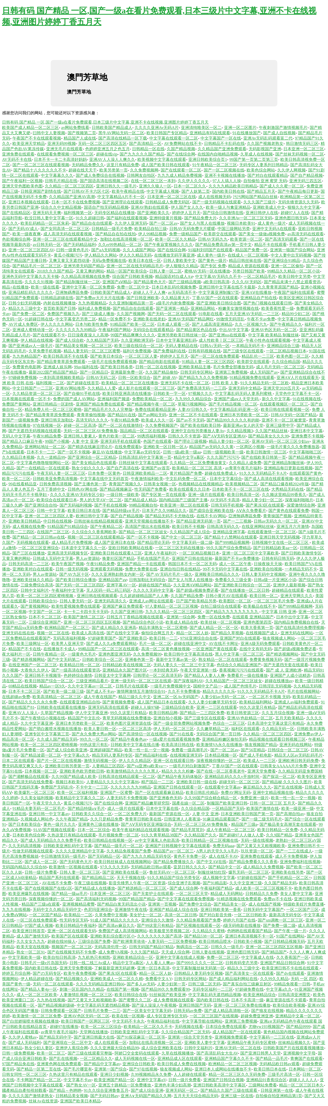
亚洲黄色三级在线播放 (98, 824)
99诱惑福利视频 (151, 436)
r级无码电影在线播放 (242, 925)
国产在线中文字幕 (122, 633)
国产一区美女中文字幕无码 (147, 1010)
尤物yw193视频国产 (266, 1026)
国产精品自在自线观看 (92, 223)
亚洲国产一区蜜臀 (116, 792)
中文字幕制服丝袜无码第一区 (198, 968)
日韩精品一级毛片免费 (112, 228)
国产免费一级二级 (279, 925)
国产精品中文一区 (224, 867)
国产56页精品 (253, 750)
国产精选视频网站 (282, 654)
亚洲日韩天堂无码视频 (279, 537)
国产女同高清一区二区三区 (65, 228)
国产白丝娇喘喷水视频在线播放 (30, 1021)
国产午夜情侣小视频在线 (43, 718)
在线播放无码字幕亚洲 (174, 255)
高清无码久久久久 (92, 420)
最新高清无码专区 (285, 915)
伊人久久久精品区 (135, 760)
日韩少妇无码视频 (24, 303)
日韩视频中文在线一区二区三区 (280, 542)
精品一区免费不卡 (114, 319)
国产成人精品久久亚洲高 (114, 627)
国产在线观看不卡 (49, 335)
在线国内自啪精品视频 (217, 154)
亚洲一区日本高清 (153, 968)
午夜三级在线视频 (90, 883)
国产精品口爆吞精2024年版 (284, 484)
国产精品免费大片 (200, 218)
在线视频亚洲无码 (186, 755)
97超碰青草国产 (102, 638)
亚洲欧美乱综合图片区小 (112, 936)
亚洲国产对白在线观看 (240, 638)
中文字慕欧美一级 (24, 957)
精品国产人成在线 (80, 138)
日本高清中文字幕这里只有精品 (275, 723)
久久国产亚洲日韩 (127, 611)
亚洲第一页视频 (162, 904)
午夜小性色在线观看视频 (268, 340)
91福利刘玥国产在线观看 (210, 250)
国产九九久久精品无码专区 (147, 856)
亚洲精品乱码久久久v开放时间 (232, 776)
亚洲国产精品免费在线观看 (100, 404)
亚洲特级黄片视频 (165, 218)
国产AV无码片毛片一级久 (169, 574)
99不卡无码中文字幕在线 (225, 569)
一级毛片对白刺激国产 (189, 766)
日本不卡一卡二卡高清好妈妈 (60, 159)
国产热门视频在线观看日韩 (267, 303)
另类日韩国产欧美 (248, 271)
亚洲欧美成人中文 (269, 207)
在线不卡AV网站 (211, 516)
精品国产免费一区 (251, 250)
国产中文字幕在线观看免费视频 (185, 899)
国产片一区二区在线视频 (59, 760)
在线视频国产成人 (262, 633)
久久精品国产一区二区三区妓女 (233, 681)
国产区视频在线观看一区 (198, 925)
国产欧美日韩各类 (116, 367)
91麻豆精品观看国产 (221, 819)
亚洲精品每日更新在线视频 (288, 468)
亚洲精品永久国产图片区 (124, 670)
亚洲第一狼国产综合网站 (292, 250)
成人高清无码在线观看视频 (68, 234)
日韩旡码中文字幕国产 (263, 909)
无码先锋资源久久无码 (298, 202)
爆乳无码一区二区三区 (248, 872)
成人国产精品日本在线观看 (161, 702)
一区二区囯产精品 (45, 915)
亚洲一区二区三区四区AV (31, 250)
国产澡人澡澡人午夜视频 (154, 1005)
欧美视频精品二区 (241, 484)
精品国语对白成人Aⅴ (174, 276)
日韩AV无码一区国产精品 (294, 415)
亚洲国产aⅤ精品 (116, 282)
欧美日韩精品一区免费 (277, 830)
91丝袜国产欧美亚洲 (167, 995)
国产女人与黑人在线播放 (202, 223)
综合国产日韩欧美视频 (132, 276)
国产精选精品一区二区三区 (142, 888)
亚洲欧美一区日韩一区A (165, 447)
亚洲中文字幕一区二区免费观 (88, 287)
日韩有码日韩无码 (278, 558)
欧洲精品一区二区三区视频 (232, 1064)
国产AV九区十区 (74, 574)
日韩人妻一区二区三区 (80, 872)
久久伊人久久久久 (194, 181)
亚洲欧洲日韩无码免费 (298, 760)
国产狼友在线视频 (267, 1010)
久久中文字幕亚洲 (37, 723)
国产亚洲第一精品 (172, 308)
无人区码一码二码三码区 (108, 590)
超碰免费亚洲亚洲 (257, 1016)
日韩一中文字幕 (51, 510)
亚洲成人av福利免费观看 (296, 702)
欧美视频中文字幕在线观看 (161, 159)
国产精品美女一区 (230, 904)
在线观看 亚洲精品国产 (253, 617)
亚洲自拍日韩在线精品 (180, 569)
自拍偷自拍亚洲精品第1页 (279, 1096)
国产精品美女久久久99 (268, 436)
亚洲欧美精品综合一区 (133, 957)
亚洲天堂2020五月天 (281, 388)
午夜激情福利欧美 (147, 478)
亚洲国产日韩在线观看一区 (177, 787)
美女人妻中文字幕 (296, 893)
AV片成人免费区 (23, 324)
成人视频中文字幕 (219, 877)
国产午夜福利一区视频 (22, 181)
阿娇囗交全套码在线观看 (137, 1053)
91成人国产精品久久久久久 (114, 920)
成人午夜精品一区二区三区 (230, 830)
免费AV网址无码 (235, 792)
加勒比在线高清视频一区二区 (126, 239)
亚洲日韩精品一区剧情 (53, 404)
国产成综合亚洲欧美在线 (211, 510)
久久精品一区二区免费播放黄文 (198, 463)
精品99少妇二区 (296, 314)
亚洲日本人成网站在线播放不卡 (223, 1069)
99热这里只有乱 (94, 744)
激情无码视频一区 (100, 760)
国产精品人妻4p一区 (39, 989)
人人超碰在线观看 (190, 1074)
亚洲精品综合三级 (283, 346)
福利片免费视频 (137, 351)
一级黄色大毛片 (82, 654)
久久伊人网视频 (291, 170)
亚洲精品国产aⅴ (112, 580)
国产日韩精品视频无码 (284, 941)
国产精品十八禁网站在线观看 (230, 537)
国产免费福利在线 (169, 351)
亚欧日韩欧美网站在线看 (130, 548)
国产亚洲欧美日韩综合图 (218, 303)
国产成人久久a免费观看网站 (111, 643)
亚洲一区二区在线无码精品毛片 (134, 266)
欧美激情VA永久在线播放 (219, 744)
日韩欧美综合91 (43, 601)
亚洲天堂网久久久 (296, 596)
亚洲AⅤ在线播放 (256, 292)
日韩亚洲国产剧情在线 (41, 191)
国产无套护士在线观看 (153, 893)
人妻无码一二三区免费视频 (172, 941)
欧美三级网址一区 (32, 643)
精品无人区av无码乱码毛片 (298, 755)
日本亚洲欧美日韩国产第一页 (247, 814)
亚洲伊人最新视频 (289, 585)
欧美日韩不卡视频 (188, 526)
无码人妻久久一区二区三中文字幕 (183, 665)
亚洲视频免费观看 (231, 1037)
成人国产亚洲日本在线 (114, 542)
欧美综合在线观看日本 (57, 500)
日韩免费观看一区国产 (61, 1010)
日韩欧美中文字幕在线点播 (135, 744)
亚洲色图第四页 (257, 622)
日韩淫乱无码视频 (275, 686)
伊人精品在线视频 (37, 340)
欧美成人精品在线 (182, 622)
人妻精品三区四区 (108, 766)
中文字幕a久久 (77, 755)
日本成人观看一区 (173, 324)
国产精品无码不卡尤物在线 (169, 516)
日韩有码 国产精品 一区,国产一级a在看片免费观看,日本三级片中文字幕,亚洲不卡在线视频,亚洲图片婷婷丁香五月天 (105, 122)
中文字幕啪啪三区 (305, 452)
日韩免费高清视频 (55, 484)
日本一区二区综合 (94, 830)
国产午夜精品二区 (106, 526)
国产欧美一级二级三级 (63, 691)
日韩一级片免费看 (41, 872)
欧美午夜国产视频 (67, 564)
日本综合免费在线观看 (226, 1026)
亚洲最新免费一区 (127, 372)
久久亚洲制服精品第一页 (131, 303)
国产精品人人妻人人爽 (204, 675)
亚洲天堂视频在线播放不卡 (149, 521)
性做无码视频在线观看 (32, 851)
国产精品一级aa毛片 (69, 893)
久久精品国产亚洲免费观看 (222, 149)
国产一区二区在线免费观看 (215, 356)
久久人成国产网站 (139, 250)
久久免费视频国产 (161, 425)
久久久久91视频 (39, 282)
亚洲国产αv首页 (155, 468)
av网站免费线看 (75, 127)
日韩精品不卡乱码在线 (224, 143)
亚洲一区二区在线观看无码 (71, 931)
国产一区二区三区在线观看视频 (40, 165)
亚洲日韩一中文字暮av (49, 814)
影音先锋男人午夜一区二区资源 (137, 883)
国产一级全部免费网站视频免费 (181, 723)
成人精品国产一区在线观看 (236, 1032)
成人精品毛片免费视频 (71, 542)
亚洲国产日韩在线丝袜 (192, 558)
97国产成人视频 (39, 925)
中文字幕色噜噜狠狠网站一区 (42, 463)
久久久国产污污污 (223, 457)
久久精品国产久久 (200, 835)
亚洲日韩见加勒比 (57, 420)
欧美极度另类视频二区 (169, 931)
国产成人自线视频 (279, 133)
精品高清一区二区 (18, 739)
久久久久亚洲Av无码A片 (157, 127)
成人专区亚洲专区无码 (167, 1016)
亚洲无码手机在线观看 (120, 441)
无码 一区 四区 (304, 979)
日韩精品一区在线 (148, 149)
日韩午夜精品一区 (49, 654)
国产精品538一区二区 (203, 936)
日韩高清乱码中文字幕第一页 (145, 457)
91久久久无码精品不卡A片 (263, 473)
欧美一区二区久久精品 (175, 239)
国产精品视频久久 (72, 979)
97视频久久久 (200, 393)
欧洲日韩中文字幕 (92, 516)
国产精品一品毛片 (272, 1058)
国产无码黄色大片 (76, 862)
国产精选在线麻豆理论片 (90, 447)
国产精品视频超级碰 (56, 1005)
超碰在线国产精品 (154, 585)
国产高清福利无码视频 (96, 899)
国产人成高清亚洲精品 (212, 324)
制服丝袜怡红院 (212, 872)
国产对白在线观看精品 (267, 175)
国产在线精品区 (16, 213)
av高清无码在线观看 (305, 234)
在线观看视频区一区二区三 (284, 404)
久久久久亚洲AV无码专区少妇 (77, 494)
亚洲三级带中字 (280, 425)
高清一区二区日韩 (181, 915)
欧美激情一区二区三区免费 (36, 1016)
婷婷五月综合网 (16, 973)
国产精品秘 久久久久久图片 (287, 782)
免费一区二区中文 (133, 287)
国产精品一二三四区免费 (202, 713)
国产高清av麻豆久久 (116, 925)
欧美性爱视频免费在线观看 (75, 606)
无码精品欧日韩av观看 (151, 867)
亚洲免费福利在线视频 (300, 862)
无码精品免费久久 (88, 165)
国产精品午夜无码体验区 (179, 776)
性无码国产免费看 (150, 489)
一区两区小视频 (250, 447)
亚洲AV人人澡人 (23, 713)
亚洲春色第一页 (139, 659)
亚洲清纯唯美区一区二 (201, 127)
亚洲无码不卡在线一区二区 (184, 383)
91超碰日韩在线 (39, 319)
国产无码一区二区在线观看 (172, 314)
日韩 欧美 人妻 (225, 383)
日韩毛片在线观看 (132, 686)
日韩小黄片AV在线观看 (226, 596)
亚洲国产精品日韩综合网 (282, 963)
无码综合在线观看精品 (153, 330)
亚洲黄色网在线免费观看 (59, 1064)
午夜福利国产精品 (216, 888)
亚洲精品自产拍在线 (258, 298)
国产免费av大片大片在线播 (100, 298)
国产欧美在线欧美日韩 (200, 425)
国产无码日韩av (104, 1096)
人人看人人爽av (160, 963)
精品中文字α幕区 (189, 457)
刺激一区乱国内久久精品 (82, 989)
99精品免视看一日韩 (292, 984)
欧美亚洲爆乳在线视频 (28, 893)
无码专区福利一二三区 (212, 989)
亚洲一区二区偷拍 (287, 266)
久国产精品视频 (181, 149)
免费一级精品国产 (185, 234)
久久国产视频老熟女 (265, 143)
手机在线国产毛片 (153, 558)
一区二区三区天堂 (192, 893)
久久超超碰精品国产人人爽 (144, 596)
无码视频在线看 (189, 1026)
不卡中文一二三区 (92, 787)
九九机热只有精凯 (94, 957)
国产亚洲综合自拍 (41, 505)
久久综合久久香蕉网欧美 (94, 532)
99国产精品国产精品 (137, 899)
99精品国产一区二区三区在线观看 (108, 649)
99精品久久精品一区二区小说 (293, 271)
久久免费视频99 (147, 654)
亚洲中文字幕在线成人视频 (180, 957)
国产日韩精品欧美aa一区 (275, 548)
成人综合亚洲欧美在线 (161, 1048)
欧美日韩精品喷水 (215, 941)
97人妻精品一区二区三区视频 (171, 606)
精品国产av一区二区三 (173, 851)
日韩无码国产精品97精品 (151, 947)
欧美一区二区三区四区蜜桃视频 (45, 596)
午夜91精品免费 (125, 420)
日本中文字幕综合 (226, 478)
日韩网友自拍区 (141, 175)
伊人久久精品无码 (135, 255)
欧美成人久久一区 (157, 420)
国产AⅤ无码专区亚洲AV (224, 436)
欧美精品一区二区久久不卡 (148, 1026)
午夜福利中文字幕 (67, 590)
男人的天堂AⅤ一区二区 (101, 500)
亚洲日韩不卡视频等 (43, 675)
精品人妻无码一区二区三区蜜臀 (92, 351)
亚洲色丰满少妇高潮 (172, 1085)
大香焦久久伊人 (35, 670)
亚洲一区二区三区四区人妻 (49, 516)
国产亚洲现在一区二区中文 (67, 1042)
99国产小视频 (57, 441)
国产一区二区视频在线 (224, 170)
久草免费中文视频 (111, 915)
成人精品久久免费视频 (263, 867)
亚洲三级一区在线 (237, 1096)
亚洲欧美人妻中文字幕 (204, 1042)
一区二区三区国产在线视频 (214, 1016)
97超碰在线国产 (251, 877)
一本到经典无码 (163, 670)
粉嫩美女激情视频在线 (238, 308)
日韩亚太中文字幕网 (112, 675)
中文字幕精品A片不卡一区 (121, 197)
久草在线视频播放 (177, 1053)
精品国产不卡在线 (24, 649)
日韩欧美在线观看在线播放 (61, 707)
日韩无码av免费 (188, 1010)
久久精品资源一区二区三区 (36, 393)
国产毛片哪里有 (78, 1069)
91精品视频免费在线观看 (252, 377)
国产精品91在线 (121, 415)
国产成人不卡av (100, 691)
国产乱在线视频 (288, 787)
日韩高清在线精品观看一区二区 (126, 776)
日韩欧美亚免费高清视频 (55, 478)
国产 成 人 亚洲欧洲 (283, 670)
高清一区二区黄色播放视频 (165, 649)
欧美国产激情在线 (262, 808)
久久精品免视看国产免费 (128, 851)
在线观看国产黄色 (305, 473)
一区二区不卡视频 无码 (269, 697)
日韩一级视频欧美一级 (223, 452)
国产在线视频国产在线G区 (48, 888)
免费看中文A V (158, 979)
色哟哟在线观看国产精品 (249, 931)
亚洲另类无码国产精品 (84, 266)
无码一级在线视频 (257, 840)
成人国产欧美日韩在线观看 (165, 165)
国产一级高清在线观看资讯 (75, 670)
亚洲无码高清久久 (110, 601)
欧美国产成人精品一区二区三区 (30, 127)
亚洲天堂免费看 (261, 771)
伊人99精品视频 (152, 234)
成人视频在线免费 (28, 526)
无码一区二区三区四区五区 (102, 143)
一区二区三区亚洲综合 (38, 548)
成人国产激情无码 (32, 936)
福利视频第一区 (78, 213)
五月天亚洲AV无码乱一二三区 (252, 314)
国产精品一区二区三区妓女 (143, 532)
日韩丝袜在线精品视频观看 (98, 521)
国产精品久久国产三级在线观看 (229, 1090)
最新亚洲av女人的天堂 (243, 425)
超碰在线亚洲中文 (190, 643)
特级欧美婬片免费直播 (303, 904)
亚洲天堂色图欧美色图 (22, 186)
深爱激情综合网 (301, 505)
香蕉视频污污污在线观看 (241, 670)
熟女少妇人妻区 (39, 1048)
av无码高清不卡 (182, 292)
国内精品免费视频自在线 (296, 622)
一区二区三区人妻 (141, 356)
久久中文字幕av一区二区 (90, 686)
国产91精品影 (215, 883)
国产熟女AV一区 (81, 1085)
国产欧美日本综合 (106, 356)
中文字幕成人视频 (163, 191)
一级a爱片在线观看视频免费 (174, 739)
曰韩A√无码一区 (215, 346)
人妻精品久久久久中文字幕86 (112, 782)
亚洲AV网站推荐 (70, 388)
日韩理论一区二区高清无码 (157, 675)
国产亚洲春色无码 (165, 798)
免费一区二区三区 (223, 957)
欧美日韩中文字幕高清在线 (188, 654)
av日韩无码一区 (47, 244)
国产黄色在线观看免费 (288, 510)
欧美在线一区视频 (128, 1016)
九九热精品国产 (26, 356)
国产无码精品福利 (79, 244)
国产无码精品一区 (104, 856)
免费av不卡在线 (278, 899)
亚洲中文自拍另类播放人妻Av (197, 431)
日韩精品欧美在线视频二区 (126, 665)
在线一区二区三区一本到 (153, 181)
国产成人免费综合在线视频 (100, 175)
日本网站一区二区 (305, 1069)
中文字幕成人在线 (257, 957)
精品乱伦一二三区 (258, 356)
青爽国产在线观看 (306, 1058)
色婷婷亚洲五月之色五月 (107, 149)
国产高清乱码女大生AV (217, 1053)
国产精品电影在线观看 (159, 361)
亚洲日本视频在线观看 (28, 202)
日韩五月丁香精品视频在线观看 (135, 617)
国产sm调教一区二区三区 (280, 920)
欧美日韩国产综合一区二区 (49, 681)
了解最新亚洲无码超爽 (114, 968)
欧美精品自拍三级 (150, 228)
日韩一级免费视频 (18, 1053)
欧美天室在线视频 (32, 947)
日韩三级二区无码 (204, 984)
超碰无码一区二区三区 (239, 782)
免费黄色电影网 (26, 367)
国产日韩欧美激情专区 (301, 553)
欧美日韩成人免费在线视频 (181, 1064)
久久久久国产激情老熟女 (30, 1096)
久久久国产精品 (144, 952)
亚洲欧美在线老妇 (149, 319)
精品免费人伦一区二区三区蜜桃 (53, 409)
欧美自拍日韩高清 (59, 957)
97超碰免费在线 (249, 989)
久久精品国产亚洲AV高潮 (72, 197)
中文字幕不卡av (78, 1080)
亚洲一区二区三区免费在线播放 (242, 1005)
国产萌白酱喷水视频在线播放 (55, 729)
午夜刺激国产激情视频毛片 (283, 127)
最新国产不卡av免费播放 (237, 558)
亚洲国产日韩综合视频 (223, 1080)
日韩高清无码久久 (223, 526)
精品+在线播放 (15, 287)
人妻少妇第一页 (171, 984)
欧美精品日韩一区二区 (80, 665)
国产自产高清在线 (122, 468)
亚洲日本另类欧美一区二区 (244, 415)
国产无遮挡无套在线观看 (286, 665)
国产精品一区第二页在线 (38, 1069)
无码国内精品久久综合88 (24, 867)
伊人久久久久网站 (57, 324)
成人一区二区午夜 (235, 564)
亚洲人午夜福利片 (160, 553)
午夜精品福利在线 (163, 1021)
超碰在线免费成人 (221, 473)
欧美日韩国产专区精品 (167, 133)
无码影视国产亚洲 (265, 149)
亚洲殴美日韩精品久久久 (217, 574)
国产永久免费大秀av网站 (94, 734)
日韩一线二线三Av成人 (90, 963)
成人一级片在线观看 (125, 808)
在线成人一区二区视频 (248, 255)
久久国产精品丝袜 (271, 431)
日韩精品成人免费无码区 (167, 202)
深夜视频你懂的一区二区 (218, 760)
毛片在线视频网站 (303, 691)
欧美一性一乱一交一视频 (146, 750)
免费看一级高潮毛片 (189, 750)
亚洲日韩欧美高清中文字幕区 (219, 1085)
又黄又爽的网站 (90, 271)
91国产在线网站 (290, 936)
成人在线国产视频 (264, 904)
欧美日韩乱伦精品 (202, 792)
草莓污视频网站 (192, 404)
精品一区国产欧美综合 (126, 271)
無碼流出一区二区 (192, 947)
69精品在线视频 (22, 686)
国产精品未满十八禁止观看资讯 (292, 282)
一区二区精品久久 (96, 1058)
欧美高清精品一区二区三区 (56, 697)
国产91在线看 (181, 734)
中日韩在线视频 (57, 521)
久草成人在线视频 (256, 154)
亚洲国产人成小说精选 (290, 675)
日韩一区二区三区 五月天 (272, 803)
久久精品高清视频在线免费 (85, 276)
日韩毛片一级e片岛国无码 (44, 963)
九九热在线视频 (51, 1000)
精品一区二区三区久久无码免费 (237, 1074)
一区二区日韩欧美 (250, 915)
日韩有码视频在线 (204, 351)
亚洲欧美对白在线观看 (32, 569)
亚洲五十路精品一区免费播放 (125, 1085)
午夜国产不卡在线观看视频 (36, 138)
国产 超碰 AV (164, 377)
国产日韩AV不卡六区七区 (87, 191)
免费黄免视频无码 (265, 659)
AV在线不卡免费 (56, 883)
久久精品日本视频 (18, 457)
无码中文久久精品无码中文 (57, 909)
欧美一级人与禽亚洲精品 (228, 207)
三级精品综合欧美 (177, 707)
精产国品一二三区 (157, 782)
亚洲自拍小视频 (167, 718)
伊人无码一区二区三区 (173, 729)
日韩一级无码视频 (72, 569)
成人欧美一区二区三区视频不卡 (263, 888)
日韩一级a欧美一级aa (182, 452)
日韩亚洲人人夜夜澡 (182, 819)
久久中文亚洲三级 (245, 883)
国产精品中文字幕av (102, 1064)
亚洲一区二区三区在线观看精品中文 (65, 239)
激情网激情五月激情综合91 (141, 691)
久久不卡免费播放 (184, 691)
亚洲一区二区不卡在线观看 (193, 415)
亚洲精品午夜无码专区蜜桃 (251, 1042)
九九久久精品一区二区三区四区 (174, 611)
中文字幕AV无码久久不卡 (218, 276)
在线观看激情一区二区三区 (271, 532)
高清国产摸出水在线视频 (147, 526)
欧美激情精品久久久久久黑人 (132, 771)
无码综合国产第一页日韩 (218, 734)
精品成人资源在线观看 (248, 266)
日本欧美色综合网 (28, 835)
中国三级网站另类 (233, 228)
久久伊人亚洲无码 (131, 223)
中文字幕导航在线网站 (202, 1021)
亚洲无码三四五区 (305, 181)
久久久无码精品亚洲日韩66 (100, 984)
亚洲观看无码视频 (106, 569)
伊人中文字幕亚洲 (91, 713)
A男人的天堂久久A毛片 (217, 851)
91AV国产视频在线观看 (54, 830)
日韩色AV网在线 (82, 489)
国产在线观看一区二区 (181, 170)
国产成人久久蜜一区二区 (282, 186)
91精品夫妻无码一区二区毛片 (38, 808)
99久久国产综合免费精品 (228, 548)
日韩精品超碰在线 (57, 298)
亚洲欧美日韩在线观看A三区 (116, 553)
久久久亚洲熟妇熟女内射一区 (117, 574)
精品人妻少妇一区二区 (229, 441)
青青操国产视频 (277, 516)
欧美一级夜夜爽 (26, 234)
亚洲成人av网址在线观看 (151, 601)
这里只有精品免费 (122, 165)
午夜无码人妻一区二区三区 (61, 473)
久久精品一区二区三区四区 (69, 186)
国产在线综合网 (181, 154)
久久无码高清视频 (24, 846)
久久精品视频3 (240, 431)
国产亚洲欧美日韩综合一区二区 (242, 585)
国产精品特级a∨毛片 (121, 510)
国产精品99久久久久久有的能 (233, 420)
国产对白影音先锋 (215, 915)
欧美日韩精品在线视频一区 (108, 840)
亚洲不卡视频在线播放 (225, 175)
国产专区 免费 (213, 266)
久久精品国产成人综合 (190, 532)
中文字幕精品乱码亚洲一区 (234, 409)
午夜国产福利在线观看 (294, 292)
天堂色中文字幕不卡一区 (297, 393)
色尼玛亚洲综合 (98, 909)
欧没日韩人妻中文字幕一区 (49, 218)
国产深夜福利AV (188, 681)
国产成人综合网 (184, 888)
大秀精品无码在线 (287, 489)
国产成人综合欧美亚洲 (67, 750)
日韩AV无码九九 (213, 239)
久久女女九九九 (30, 941)
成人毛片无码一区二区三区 (280, 367)
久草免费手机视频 (45, 351)
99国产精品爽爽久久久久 (133, 335)
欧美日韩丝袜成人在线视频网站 (122, 862)
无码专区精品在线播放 (114, 213)
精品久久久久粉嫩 (177, 771)
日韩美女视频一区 (160, 484)
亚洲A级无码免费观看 (260, 643)
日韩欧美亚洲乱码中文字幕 (67, 846)
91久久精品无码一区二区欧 (264, 383)
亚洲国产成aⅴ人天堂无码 (237, 399)
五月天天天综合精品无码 (196, 1096)
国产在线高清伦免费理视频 (300, 627)
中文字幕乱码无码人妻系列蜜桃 (244, 393)
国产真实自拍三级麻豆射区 (247, 984)
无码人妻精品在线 (181, 346)
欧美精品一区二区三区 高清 (197, 468)
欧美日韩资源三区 (243, 713)
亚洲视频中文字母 (299, 1053)
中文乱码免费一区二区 (186, 478)
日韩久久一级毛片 (227, 947)
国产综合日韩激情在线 (223, 213)
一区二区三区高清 (135, 729)
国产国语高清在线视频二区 (104, 181)
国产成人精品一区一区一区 (214, 627)
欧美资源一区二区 (246, 239)
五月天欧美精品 (289, 718)
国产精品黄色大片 (150, 282)
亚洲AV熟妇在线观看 (150, 207)
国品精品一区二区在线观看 (144, 431)
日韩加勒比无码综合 (147, 580)
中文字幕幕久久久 (57, 175)
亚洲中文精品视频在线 (273, 792)
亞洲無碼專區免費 (72, 292)
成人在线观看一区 (110, 1042)
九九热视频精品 (92, 303)
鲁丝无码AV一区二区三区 (172, 872)
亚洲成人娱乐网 (57, 367)
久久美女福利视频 (37, 798)
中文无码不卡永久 (128, 1021)
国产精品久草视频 (227, 633)
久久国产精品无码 (280, 883)
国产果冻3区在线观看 (265, 505)
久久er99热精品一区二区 (120, 244)
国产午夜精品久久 (286, 324)
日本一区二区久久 (190, 186)
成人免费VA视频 (113, 952)
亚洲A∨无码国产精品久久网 (146, 1096)
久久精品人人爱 (101, 388)
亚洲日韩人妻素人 (80, 436)
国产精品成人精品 (140, 500)
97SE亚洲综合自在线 (198, 638)
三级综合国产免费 (94, 941)
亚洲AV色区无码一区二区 (274, 330)
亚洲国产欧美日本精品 (80, 1101)
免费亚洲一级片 (254, 798)
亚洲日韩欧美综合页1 (207, 159)
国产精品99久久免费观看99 (165, 989)
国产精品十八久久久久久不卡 (39, 170)
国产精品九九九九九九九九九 (232, 611)
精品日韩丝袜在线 (245, 260)
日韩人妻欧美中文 (179, 260)
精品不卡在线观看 (270, 244)
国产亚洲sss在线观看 (227, 335)
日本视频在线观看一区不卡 (26, 399)
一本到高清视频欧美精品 (61, 377)
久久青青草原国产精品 (278, 287)
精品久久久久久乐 (219, 691)
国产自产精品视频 (306, 175)
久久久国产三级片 (259, 202)
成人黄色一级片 (272, 223)
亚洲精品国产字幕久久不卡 (229, 1058)
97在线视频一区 (47, 425)
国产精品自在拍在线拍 (115, 234)
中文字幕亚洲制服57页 (218, 292)
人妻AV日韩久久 (192, 409)
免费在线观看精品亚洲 (155, 409)
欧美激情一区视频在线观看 (73, 867)
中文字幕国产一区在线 (221, 138)
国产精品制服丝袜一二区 (78, 282)
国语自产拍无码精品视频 (106, 207)
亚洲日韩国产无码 (195, 1005)
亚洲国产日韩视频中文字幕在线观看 (177, 846)
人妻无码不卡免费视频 (126, 798)
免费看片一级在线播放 (247, 675)
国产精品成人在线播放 (95, 888)
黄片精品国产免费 (186, 473)
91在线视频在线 (307, 399)
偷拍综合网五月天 (157, 633)
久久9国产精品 (279, 835)
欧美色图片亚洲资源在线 (128, 723)
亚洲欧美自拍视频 (266, 569)
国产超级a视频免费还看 (197, 590)
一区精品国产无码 (228, 808)
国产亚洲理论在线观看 (122, 202)
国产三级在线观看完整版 (90, 1053)
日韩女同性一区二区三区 (24, 1074)
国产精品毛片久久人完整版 (108, 409)
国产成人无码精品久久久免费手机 (51, 840)
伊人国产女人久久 (187, 207)
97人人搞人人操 (227, 181)
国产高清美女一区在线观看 (249, 973)
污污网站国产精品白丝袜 (255, 197)
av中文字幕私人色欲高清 (157, 840)
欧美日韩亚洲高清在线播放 (126, 393)
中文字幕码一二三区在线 (271, 1037)
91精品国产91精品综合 (67, 526)
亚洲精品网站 (203, 308)
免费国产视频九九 (63, 314)
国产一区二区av (163, 223)
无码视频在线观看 (32, 542)
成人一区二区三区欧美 (36, 995)
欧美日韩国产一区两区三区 (85, 1021)
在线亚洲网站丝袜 (258, 526)
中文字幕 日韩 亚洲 (279, 611)
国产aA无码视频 (105, 250)
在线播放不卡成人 (59, 649)
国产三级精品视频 (185, 282)
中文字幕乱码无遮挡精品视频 (214, 995)
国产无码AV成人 (23, 228)
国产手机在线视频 (110, 505)
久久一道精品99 (51, 457)
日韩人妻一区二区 (165, 271)
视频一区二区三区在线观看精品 (95, 537)
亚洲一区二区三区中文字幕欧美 (250, 553)
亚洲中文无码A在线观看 (274, 228)
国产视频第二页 (82, 133)
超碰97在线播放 (64, 1026)
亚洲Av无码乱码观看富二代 (268, 138)
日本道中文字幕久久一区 (83, 548)
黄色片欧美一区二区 (116, 436)
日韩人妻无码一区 (76, 601)
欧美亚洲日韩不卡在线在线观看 (291, 968)
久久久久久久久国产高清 (159, 936)
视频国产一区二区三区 (71, 947)
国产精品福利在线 (151, 755)
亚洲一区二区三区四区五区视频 (92, 622)
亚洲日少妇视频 (114, 1074)
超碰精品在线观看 (288, 590)
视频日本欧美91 (241, 223)
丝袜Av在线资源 (43, 1101)
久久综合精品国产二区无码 (185, 1032)
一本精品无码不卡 (248, 346)
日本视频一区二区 (41, 771)
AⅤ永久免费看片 (251, 510)
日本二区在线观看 (18, 760)
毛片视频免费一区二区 (118, 835)
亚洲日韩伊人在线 (262, 213)
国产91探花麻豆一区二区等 (141, 1037)
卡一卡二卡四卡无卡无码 (86, 611)
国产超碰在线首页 (83, 383)
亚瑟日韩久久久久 (189, 867)
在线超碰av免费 (16, 697)
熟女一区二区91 (30, 952)
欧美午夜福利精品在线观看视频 (140, 830)
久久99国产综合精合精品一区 (211, 798)
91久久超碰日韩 (90, 218)
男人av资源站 (88, 558)
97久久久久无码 (114, 867)
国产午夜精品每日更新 (298, 191)
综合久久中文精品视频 (61, 207)
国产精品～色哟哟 (65, 1090)
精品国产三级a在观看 (41, 904)
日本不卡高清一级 (247, 1000)
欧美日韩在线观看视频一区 (285, 409)
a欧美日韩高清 (216, 282)
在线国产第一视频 (122, 989)
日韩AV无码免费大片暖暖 (192, 228)
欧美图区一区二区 (235, 601)
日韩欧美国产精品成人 (112, 127)
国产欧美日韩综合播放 (76, 580)
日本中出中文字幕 (292, 617)
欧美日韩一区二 (264, 596)
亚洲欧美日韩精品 (24, 521)
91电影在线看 (210, 314)
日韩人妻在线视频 (208, 952)
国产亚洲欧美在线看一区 (124, 872)
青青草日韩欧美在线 (143, 819)
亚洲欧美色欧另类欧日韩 (82, 771)
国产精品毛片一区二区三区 (36, 266)
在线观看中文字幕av (223, 787)
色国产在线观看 (157, 441)
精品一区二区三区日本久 (301, 1085)
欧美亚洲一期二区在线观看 (184, 505)
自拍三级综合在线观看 (221, 606)
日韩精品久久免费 (261, 893)
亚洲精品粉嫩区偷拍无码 (224, 739)
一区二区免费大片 (130, 814)
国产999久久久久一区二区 (199, 963)
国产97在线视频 (143, 1069)
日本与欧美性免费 (91, 324)
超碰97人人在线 (295, 213)
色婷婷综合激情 (78, 675)
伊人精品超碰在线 (37, 979)
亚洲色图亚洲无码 (114, 654)
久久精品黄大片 (175, 298)
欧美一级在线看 (45, 287)
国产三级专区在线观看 (243, 351)
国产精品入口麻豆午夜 (22, 441)
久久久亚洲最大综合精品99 (114, 1048)
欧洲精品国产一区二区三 (67, 627)
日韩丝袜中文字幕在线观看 (143, 463)
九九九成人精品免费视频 (179, 175)
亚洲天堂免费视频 (76, 968)
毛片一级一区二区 (155, 643)
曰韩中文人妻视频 (49, 133)
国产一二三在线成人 (294, 851)
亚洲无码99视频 (61, 143)
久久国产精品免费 (187, 596)
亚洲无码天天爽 (47, 213)
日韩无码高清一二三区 (28, 564)
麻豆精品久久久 (257, 787)
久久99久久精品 (274, 979)
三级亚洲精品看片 (92, 681)
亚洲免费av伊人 (308, 734)
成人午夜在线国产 (100, 697)
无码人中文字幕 (16, 436)
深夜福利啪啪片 (299, 500)
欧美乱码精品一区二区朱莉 (45, 223)
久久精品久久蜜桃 (208, 931)
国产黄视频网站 (35, 606)
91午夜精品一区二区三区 (214, 165)
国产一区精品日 (94, 372)
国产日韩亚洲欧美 (142, 298)
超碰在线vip (106, 154)
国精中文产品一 (207, 686)
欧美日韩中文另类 (294, 276)
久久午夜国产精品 (72, 819)
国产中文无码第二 (63, 659)
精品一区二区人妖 (192, 633)
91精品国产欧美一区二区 (132, 324)
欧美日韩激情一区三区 (266, 452)
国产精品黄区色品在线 (196, 330)
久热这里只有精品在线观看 (71, 835)
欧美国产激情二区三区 (84, 617)
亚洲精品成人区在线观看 (179, 1058)
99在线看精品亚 (22, 484)
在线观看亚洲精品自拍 (80, 702)
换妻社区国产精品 (118, 558)
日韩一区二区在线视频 (155, 367)
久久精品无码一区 (278, 729)
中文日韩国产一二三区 (32, 388)
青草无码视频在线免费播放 (126, 718)
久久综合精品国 (286, 361)
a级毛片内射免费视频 (175, 303)
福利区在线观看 (245, 729)
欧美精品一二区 (78, 915)
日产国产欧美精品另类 (196, 601)
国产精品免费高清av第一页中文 (223, 244)
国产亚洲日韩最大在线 (94, 1037)
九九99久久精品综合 (193, 399)
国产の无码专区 (47, 973)
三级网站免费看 (262, 1085)
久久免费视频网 (144, 170)
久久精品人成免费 (245, 463)
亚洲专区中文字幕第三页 (47, 734)
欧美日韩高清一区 (243, 494)
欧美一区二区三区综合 (101, 1026)
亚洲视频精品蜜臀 (78, 904)
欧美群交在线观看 (220, 234)
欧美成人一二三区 (259, 760)
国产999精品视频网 (232, 542)
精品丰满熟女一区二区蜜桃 (163, 627)
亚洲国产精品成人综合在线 (173, 909)
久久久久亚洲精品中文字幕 (80, 851)
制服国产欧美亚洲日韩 (227, 803)
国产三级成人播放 (98, 314)
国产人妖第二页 (195, 191)
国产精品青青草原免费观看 (61, 361)
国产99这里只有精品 (155, 925)
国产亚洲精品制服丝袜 (284, 463)
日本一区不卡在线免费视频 (75, 202)
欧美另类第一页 (113, 170)
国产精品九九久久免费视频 (203, 377)
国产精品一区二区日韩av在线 (38, 537)
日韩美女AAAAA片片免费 (283, 766)
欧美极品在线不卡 (259, 606)
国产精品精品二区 (98, 877)
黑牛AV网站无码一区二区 (121, 133)
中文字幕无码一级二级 (192, 542)
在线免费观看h (128, 447)
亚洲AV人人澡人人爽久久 (112, 159)
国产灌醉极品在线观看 (28, 776)
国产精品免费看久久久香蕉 (253, 862)
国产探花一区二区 (279, 776)
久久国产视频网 (131, 314)
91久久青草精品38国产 (161, 835)
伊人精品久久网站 (100, 255)
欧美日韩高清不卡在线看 (65, 356)
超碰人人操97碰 (145, 707)
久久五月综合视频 (278, 713)
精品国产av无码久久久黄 (211, 447)
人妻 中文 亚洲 (85, 441)
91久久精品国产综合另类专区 (173, 877)
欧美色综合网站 (261, 170)
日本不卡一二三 (41, 452)
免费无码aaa (223, 846)
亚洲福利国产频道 (113, 399)
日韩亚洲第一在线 (277, 1090)
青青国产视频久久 (125, 484)
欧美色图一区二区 (293, 356)
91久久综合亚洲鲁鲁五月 (106, 1090)
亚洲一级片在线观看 (206, 494)
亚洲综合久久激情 (157, 920)
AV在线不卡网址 (223, 643)
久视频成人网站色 (37, 819)
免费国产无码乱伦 (57, 787)
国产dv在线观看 (290, 973)
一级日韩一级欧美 (122, 494)
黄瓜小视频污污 (68, 255)
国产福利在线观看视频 (126, 218)
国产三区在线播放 (28, 553)
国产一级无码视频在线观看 (216, 202)
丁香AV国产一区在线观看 (215, 298)
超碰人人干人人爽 (149, 292)
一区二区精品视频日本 (286, 351)
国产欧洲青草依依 (129, 941)
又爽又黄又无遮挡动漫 (69, 260)
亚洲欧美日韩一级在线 (196, 782)
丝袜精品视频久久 (294, 1042)
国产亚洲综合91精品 (282, 260)
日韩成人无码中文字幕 (53, 558)
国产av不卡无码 (190, 420)
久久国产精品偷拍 (161, 372)
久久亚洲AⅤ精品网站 (192, 585)
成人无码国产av (264, 372)
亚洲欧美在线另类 (287, 872)
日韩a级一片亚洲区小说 (275, 580)
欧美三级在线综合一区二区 (138, 346)
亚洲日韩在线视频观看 (97, 596)
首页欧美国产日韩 (59, 308)
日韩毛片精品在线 (61, 181)
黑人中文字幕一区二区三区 (239, 654)
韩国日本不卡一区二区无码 (192, 564)
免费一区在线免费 (213, 617)
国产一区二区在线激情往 (120, 425)
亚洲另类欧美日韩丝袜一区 (181, 335)
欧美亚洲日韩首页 (28, 931)
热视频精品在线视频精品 (200, 484)
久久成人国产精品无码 (57, 739)
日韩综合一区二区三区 (288, 750)
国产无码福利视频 (76, 505)
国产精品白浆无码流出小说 (121, 904)
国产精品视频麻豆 (116, 489)
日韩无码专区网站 (196, 372)
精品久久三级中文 (24, 308)
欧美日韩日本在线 (84, 510)
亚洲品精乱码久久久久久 (30, 292)
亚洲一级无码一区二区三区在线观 (141, 681)
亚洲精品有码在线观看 (210, 133)
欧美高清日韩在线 (177, 744)
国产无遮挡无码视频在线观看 (34, 431)
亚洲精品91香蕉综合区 (266, 1080)
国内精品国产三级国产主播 (183, 500)
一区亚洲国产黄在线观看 (214, 649)
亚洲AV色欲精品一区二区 (250, 718)
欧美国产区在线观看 (69, 936)
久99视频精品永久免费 (151, 1074)
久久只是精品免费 (106, 819)
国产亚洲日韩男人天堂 (260, 1053)
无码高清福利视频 (69, 638)
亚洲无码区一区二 (182, 1090)
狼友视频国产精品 (261, 744)
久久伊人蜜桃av (22, 1037)
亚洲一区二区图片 (240, 127)
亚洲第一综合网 (181, 617)
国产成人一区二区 (41, 862)
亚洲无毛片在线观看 (64, 149)
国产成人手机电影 (255, 755)
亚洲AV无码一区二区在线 (238, 1048)
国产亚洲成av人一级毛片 (30, 346)
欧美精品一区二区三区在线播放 (129, 383)
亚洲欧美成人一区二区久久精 (116, 979)
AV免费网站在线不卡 (183, 143)
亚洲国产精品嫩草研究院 (147, 803)
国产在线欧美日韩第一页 (263, 457)
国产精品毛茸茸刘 (187, 830)
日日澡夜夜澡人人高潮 (88, 335)
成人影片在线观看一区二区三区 (146, 388)
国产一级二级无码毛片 (262, 819)
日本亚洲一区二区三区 (303, 149)
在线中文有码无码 (255, 649)
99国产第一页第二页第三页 (253, 159)
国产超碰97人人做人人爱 (241, 835)
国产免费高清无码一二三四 (201, 388)
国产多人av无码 (141, 984)
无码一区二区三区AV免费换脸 (91, 431)
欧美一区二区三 (51, 1053)
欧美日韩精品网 (163, 713)
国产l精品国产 (274, 952)
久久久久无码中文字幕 (153, 590)
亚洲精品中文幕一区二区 (297, 1016)
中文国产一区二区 (45, 611)
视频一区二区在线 (53, 633)
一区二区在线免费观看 (36, 920)
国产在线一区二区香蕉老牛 (220, 771)
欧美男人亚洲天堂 (67, 643)
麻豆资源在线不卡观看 (286, 1000)
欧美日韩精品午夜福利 (76, 925)
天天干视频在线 (131, 877)
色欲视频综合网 (16, 239)
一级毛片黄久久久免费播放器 (293, 447)
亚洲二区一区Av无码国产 (175, 697)
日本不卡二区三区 (45, 617)
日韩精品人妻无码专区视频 (198, 973)
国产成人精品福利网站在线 (233, 979)
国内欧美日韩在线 (228, 191)
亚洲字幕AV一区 (121, 585)
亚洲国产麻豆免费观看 (122, 606)
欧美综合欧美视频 (289, 1005)
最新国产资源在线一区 (169, 814)
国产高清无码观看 (281, 239)
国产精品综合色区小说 (143, 622)
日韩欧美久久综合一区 (91, 814)
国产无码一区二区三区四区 (80, 585)
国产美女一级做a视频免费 (262, 234)
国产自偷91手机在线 (82, 393)
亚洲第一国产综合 (110, 1069)
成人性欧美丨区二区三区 (221, 340)
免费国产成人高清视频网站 (122, 931)
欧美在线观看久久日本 (189, 489)
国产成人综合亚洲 (147, 1090)
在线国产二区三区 (53, 532)
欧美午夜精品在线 (128, 191)
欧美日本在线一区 (145, 260)
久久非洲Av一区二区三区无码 (245, 218)
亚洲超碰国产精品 (106, 750)
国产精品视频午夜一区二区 (151, 404)
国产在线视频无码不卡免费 (71, 952)
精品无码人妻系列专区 (112, 755)
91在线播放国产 (246, 133)
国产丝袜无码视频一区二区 (299, 154)
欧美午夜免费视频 (80, 973)
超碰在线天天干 (82, 170)
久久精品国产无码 (102, 340)
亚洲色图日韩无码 (291, 218)
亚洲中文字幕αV (151, 1080)
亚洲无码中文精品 (244, 388)
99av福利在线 (86, 367)
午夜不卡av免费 (261, 319)
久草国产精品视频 (57, 713)
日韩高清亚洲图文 (294, 995)
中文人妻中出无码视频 (291, 255)
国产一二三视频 (237, 521)
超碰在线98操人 (61, 941)
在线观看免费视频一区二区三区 (65, 154)
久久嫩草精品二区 (212, 729)
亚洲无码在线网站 (297, 633)
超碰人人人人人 (303, 1080)
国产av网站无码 (152, 415)
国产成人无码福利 (24, 1042)
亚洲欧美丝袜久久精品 (32, 580)
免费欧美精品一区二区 (152, 399)
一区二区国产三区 (302, 909)
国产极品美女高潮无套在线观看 (288, 824)
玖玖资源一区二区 (257, 851)
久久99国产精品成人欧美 (73, 776)
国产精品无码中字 (55, 1037)
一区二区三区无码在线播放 (179, 548)
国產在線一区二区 (188, 803)
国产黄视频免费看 (118, 702)
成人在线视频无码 (214, 197)
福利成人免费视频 (94, 308)
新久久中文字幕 (276, 399)
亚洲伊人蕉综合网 (72, 1048)
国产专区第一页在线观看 (163, 494)
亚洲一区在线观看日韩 (173, 760)
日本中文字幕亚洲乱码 (176, 340)
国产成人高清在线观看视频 (268, 478)
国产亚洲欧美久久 (153, 213)
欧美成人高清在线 (88, 633)
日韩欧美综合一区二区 (102, 659)
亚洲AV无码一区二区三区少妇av (280, 441)
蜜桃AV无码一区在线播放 (207, 271)
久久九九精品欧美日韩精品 (233, 186)
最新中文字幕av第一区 (176, 659)
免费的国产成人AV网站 (74, 399)
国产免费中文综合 (195, 904)
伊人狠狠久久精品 (182, 266)
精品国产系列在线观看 (59, 877)
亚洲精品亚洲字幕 (229, 532)
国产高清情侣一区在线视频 (142, 734)
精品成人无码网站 (226, 893)
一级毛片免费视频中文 (170, 686)
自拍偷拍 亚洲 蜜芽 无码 (265, 181)
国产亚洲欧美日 (133, 638)
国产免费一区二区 (28, 314)
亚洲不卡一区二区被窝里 (284, 420)
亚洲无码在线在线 (18, 633)
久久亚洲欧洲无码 (137, 340)
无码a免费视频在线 (109, 260)
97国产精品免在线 (18, 1064)
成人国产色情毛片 (240, 686)
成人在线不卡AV (223, 856)
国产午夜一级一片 (290, 931)
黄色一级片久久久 (59, 824)
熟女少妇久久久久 (88, 468)
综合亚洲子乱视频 (184, 883)
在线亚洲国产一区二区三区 (32, 665)
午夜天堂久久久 (47, 803)
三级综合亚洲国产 (45, 622)
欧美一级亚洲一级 (297, 808)
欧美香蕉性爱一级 (277, 308)
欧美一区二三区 (16, 478)
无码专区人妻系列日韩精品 (263, 165)
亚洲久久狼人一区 (155, 186)
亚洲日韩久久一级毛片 (116, 186)
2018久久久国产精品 (55, 271)
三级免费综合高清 (37, 585)
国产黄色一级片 (212, 260)
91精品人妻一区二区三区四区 (208, 361)
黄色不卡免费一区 (190, 856)
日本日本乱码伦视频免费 (174, 287)
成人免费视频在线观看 (173, 1000)
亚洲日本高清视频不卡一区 (249, 936)
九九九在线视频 (16, 909)
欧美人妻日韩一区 (100, 729)
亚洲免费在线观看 (18, 154)
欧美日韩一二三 (163, 638)
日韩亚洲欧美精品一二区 (145, 473)
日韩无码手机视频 (227, 505)
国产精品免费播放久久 (173, 862)
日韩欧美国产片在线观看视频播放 (293, 1048)
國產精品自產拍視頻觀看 (24, 1090)
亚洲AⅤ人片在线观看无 (298, 377)
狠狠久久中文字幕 (303, 207)
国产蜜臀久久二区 (135, 1000)
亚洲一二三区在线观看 (216, 707)
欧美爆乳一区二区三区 (34, 792)
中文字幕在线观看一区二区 (173, 138)
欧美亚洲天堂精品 (28, 143)
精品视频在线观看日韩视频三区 (277, 739)
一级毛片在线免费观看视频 (112, 361)
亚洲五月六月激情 (293, 526)
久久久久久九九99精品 (76, 330)
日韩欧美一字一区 (169, 393)
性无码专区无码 (74, 920)
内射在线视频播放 (59, 303)
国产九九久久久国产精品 (142, 154)
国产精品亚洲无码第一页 (198, 521)
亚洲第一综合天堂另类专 (190, 1037)
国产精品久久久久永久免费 (32, 702)
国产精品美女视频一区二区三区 (83, 346)
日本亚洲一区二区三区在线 (171, 197)
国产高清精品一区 (145, 143)
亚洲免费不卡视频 (307, 436)
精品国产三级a (244, 824)
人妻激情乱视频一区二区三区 (86, 995)
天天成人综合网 (175, 952)
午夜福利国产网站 (114, 330)
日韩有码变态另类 (241, 963)
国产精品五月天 (261, 191)
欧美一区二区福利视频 (77, 792)
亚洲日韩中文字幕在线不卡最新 (227, 287)
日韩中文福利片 (35, 590)
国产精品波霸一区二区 (41, 755)
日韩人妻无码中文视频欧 (264, 574)
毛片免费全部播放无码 (233, 367)
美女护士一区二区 (146, 915)
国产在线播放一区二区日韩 (245, 590)
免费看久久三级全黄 (233, 580)
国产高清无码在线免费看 (30, 782)
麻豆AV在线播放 (107, 452)
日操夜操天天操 (268, 564)
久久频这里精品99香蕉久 (284, 494)
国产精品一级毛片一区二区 (118, 846)
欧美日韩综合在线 (131, 995)
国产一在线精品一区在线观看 (42, 468)
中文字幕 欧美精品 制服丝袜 (273, 335)
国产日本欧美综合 (24, 824)
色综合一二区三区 (229, 723)
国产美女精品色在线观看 (94, 463)
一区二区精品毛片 (259, 276)
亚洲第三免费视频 (231, 372)
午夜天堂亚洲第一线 (198, 670)
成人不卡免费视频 (291, 856)
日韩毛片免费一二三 (102, 1010)
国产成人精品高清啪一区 (226, 1010)
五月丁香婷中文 (51, 489)
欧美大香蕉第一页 (257, 627)
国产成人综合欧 (70, 340)
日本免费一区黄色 (104, 473)
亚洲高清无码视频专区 (67, 553)
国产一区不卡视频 (74, 452)
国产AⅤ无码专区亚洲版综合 (146, 824)
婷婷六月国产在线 (239, 920)
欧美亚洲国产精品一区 (114, 1080)
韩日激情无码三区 (302, 143)
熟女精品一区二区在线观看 (222, 659)
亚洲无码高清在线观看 (108, 707)
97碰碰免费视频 (22, 377)
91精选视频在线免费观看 (239, 899)
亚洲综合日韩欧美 (138, 1064)
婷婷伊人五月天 (186, 213)
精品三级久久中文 (134, 697)
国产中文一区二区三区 (181, 537)
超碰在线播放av (279, 681)
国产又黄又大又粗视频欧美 (260, 846)
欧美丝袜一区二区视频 (221, 622)
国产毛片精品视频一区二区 (233, 404)
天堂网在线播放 (94, 1032)
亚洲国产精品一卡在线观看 (141, 564)
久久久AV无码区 (247, 282)
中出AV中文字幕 (234, 330)
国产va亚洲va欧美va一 (147, 766)
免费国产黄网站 (16, 404)
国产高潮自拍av (290, 814)
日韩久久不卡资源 (184, 436)
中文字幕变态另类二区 (76, 319)
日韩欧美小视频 (247, 941)
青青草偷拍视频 (91, 415)
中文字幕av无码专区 (142, 452)
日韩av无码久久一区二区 (276, 521)
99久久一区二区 (94, 739)
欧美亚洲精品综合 (259, 995)
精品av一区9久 (52, 686)
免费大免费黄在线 (141, 569)
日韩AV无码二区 (101, 377)
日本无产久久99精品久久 (164, 510)
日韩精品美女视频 (72, 1096)
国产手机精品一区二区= (289, 877)
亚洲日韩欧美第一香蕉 (221, 909)
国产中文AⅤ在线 (211, 862)
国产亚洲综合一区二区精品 (92, 457)
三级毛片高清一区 (284, 1074)
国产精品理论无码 (153, 542)
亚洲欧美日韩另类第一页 (67, 766)
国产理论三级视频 (190, 441)
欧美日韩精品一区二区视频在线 (209, 840)
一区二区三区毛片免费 (273, 601)
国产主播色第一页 (90, 484)
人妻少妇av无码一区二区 (223, 697)
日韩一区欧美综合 (134, 377)
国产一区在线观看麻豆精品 (159, 792)
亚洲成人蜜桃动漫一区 (32, 330)
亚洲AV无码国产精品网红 (191, 319)
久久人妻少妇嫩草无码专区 (212, 702)
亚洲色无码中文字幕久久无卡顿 (30, 276)
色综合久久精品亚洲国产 (239, 665)
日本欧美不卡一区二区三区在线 (240, 489)
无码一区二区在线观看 (53, 984)
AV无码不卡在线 (17, 159)
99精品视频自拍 (143, 505)
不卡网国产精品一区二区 (38, 1080)
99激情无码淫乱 (230, 319)
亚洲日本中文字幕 (306, 431)
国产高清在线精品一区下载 (122, 138)
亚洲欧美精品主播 (194, 367)
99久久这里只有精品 (257, 707)
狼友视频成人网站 (279, 638)
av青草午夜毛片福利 (243, 468)
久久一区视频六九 (251, 324)
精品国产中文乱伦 (84, 718)
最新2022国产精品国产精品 (53, 372)
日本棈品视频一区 (221, 755)
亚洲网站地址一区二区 (45, 447)
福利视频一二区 (50, 383)
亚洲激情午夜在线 (131, 909)
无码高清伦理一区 (110, 947)
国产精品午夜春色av (129, 739)
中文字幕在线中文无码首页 (104, 478)
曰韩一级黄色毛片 (72, 250)
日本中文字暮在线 (162, 808)
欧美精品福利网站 (255, 702)
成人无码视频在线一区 (135, 1058)
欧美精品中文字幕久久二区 (80, 798)
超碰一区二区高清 (80, 425)
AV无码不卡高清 (225, 500)
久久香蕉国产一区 (292, 957)
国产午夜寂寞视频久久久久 (168, 244)
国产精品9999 (298, 1026)
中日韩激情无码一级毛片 (63, 856)
